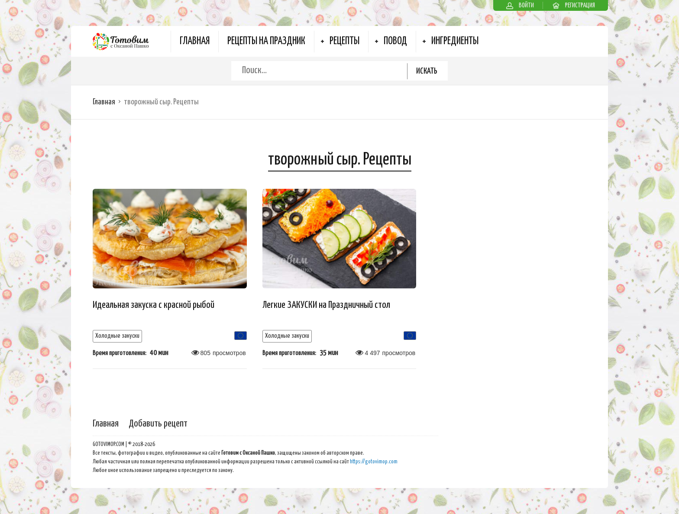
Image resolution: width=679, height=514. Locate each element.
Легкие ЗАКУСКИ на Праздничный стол (326, 305)
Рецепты (344, 41)
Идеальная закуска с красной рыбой (153, 305)
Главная (195, 41)
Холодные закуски (117, 336)
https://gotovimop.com (374, 462)
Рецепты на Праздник (266, 41)
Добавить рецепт (158, 424)
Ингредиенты (455, 41)
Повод (395, 41)
